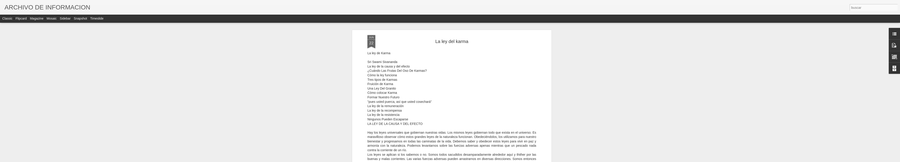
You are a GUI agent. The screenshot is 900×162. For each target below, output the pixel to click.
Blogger (467, 159)
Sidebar (65, 18)
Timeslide (97, 18)
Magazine (37, 18)
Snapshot (80, 18)
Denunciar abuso (482, 159)
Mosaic (51, 18)
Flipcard (21, 18)
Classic (7, 18)
